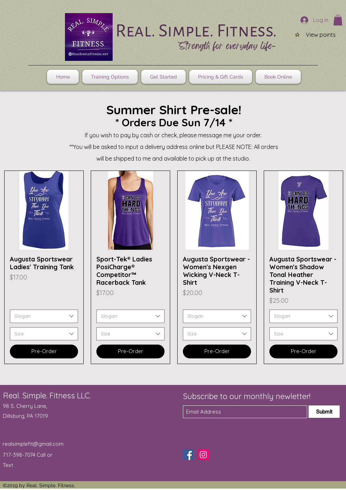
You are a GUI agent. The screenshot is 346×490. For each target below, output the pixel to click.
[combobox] (44, 316)
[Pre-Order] (44, 351)
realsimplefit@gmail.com (33, 443)
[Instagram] (203, 454)
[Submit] (324, 411)
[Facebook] (188, 454)
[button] (337, 20)
